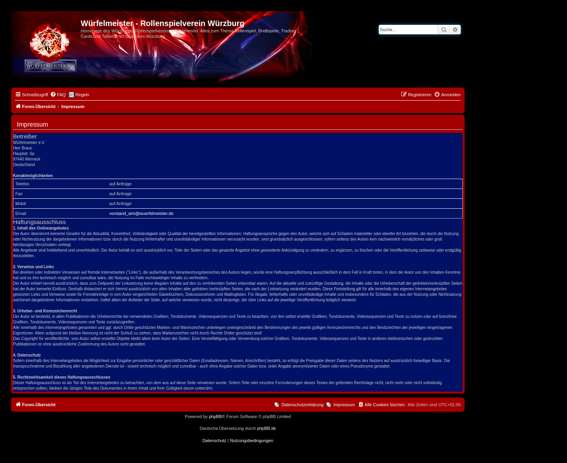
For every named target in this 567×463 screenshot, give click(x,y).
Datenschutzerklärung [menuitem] (303, 404)
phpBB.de (266, 428)
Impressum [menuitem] (344, 404)
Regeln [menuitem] (82, 94)
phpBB (215, 416)
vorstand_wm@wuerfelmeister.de (141, 213)
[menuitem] (58, 94)
